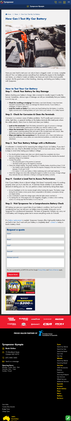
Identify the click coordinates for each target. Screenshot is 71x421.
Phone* (9, 239)
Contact (60, 369)
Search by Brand (62, 335)
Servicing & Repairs (63, 358)
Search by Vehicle (62, 330)
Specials (60, 367)
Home (8, 14)
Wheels (59, 342)
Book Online (61, 372)
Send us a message (12, 345)
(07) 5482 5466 (11, 341)
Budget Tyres (6, 392)
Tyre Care (60, 337)
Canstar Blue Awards (8, 390)
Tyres (59, 328)
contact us (53, 222)
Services (60, 349)
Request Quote (13, 274)
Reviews (60, 381)
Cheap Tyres (6, 395)
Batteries (59, 353)
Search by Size (61, 332)
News (59, 377)
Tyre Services (61, 360)
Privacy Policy (42, 270)
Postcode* (10, 251)
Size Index (5, 388)
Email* (9, 245)
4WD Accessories (62, 351)
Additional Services (63, 365)
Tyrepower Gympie (35, 6)
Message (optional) (12, 257)
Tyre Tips (59, 339)
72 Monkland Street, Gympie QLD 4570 (13, 336)
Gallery (59, 379)
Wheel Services (61, 362)
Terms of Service (54, 270)
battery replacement (15, 220)
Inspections (60, 355)
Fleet (59, 374)
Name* (9, 234)
